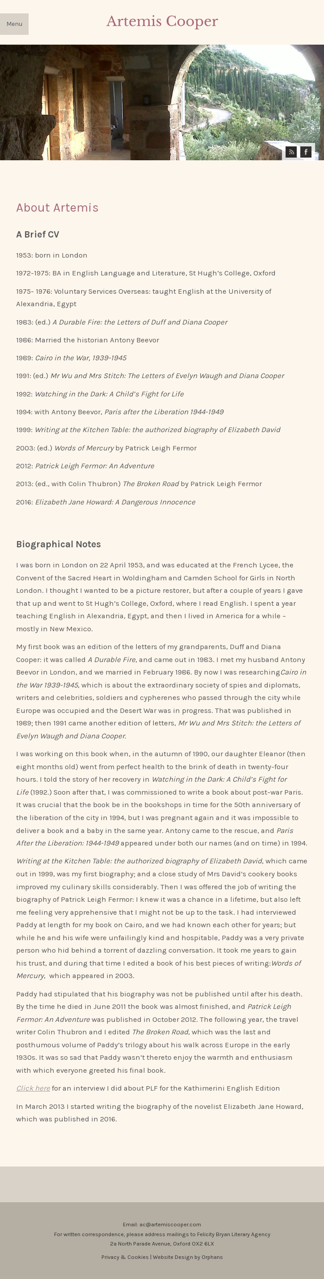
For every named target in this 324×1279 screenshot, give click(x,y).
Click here (33, 1088)
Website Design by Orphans (188, 1257)
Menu (14, 24)
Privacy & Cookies (125, 1257)
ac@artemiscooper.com (170, 1224)
